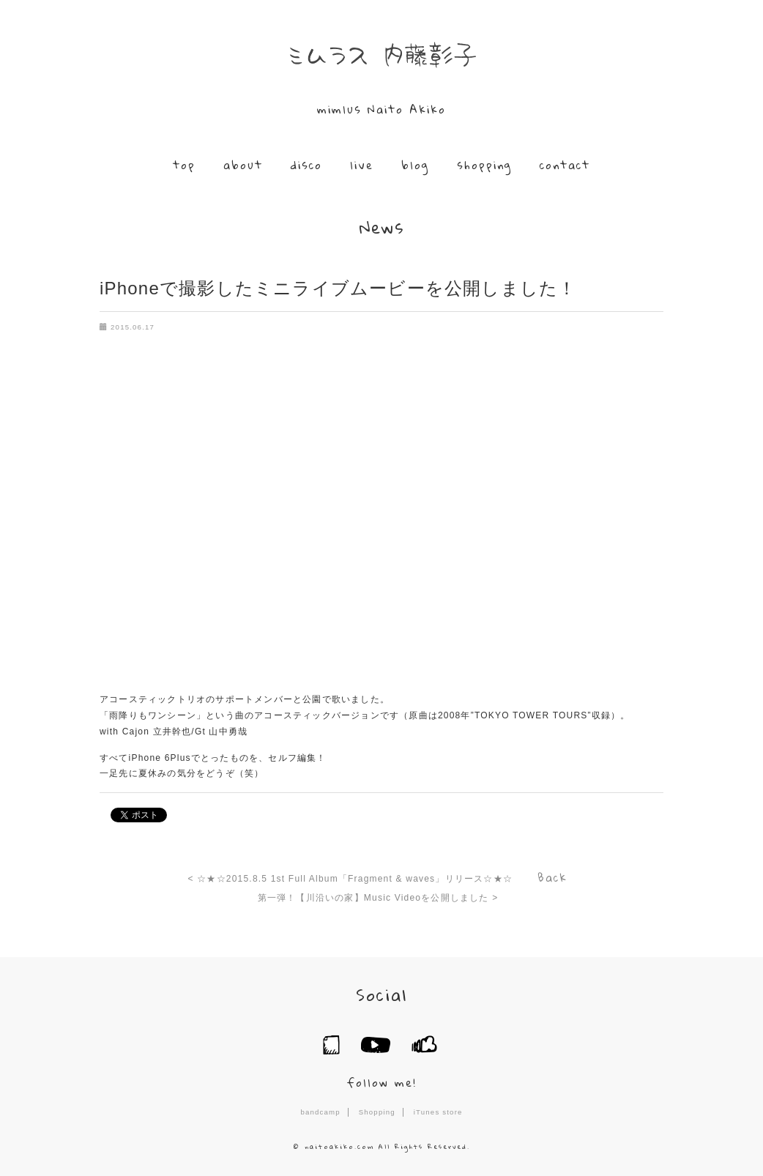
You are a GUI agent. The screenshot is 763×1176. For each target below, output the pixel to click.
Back (552, 877)
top (184, 165)
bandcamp (320, 1112)
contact (565, 165)
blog (415, 165)
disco (306, 165)
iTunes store (438, 1112)
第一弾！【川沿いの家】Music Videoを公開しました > (378, 898)
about (243, 165)
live (361, 165)
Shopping (377, 1112)
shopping (484, 165)
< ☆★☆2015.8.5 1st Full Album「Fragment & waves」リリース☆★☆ (350, 879)
